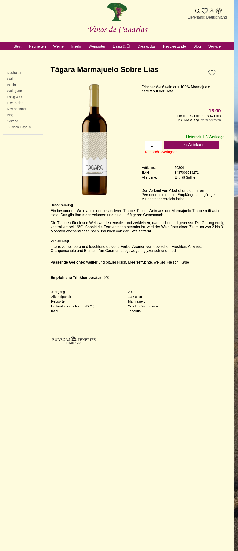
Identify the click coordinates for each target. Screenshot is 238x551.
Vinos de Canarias (117, 29)
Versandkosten (211, 120)
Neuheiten (14, 73)
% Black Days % (19, 127)
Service (12, 121)
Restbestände (17, 109)
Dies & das (15, 103)
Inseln (11, 85)
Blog (10, 115)
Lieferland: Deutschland (207, 17)
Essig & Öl (15, 97)
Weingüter (14, 91)
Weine (12, 79)
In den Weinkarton (191, 145)
